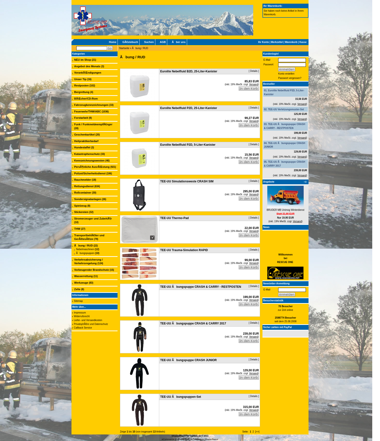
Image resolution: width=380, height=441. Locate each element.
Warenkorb (291, 42)
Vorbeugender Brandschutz (91, 269)
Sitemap (78, 301)
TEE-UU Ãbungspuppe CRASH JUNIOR (188, 360)
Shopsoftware (178, 436)
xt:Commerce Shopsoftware (204, 439)
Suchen (149, 42)
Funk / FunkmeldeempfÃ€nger (93, 124)
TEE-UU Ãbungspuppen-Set (180, 397)
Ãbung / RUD (140, 48)
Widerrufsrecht (82, 316)
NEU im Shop (82, 59)
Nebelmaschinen (85, 249)
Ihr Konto (263, 42)
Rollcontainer (82, 192)
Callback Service (83, 327)
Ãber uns (179, 42)
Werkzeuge (81, 282)
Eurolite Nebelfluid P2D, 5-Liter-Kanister (187, 144)
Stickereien (81, 212)
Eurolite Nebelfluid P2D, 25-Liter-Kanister (188, 108)
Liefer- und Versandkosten (88, 320)
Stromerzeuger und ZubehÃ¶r (93, 218)
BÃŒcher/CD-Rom (86, 98)
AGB (163, 42)
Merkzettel (277, 42)
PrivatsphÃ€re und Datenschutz (91, 324)
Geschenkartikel (84, 134)
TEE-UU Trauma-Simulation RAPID (184, 250)
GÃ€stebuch (130, 42)
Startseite (124, 48)
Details (254, 71)
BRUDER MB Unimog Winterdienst (285, 210)
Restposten (81, 85)
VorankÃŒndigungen (87, 72)
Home (112, 42)
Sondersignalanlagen (87, 199)
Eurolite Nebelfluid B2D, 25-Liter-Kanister (188, 71)
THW (77, 228)
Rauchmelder (82, 179)
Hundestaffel (82, 147)
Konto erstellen (286, 73)
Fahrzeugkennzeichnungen (91, 104)
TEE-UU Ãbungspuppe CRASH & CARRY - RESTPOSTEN (200, 286)
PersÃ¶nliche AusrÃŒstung (92, 166)
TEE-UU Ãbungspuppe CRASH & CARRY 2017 (193, 323)
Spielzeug (80, 205)
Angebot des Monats (87, 66)
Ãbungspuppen (85, 253)
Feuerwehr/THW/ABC (87, 111)
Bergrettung (81, 92)
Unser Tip (80, 79)
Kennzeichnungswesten (89, 160)
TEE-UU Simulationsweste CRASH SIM (187, 181)
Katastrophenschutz (87, 154)
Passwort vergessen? (289, 78)
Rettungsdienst (84, 186)
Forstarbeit (81, 117)
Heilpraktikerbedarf (86, 141)
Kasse (303, 42)
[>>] (257, 431)
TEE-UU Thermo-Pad (174, 218)
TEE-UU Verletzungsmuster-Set (286, 109)
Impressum (80, 312)
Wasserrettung (83, 276)
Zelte (77, 289)
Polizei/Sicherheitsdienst (90, 173)
